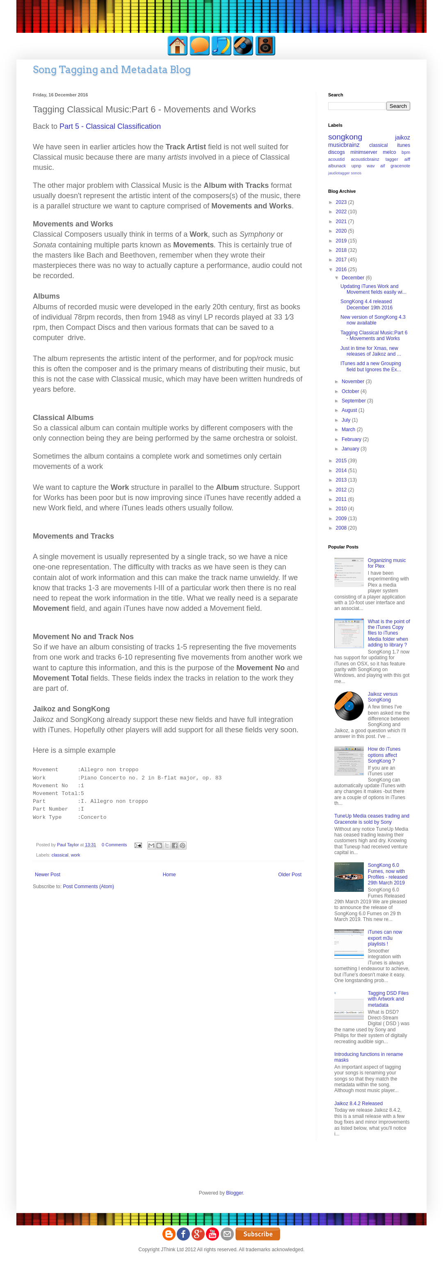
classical (60, 854)
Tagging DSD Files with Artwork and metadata (388, 999)
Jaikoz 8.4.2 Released (358, 1103)
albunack (337, 165)
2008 (342, 528)
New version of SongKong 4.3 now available (373, 320)
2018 (342, 250)
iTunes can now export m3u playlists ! (385, 938)
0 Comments (114, 844)
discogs (336, 152)
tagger (392, 159)
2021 (342, 221)
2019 (342, 241)
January (351, 449)
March (349, 429)
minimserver (363, 152)
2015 (342, 461)
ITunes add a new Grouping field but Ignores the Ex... (370, 366)
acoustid (336, 159)
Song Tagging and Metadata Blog (112, 69)
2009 (342, 518)
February (352, 439)
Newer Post (47, 874)
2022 (342, 212)
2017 (342, 260)
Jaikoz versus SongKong (383, 697)
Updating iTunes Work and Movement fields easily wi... (373, 289)
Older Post (289, 874)
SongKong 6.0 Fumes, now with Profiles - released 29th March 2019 (388, 874)
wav (370, 165)
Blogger (234, 1193)
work (75, 854)
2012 (342, 490)
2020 (342, 231)
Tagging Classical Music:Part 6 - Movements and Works (373, 335)
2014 (342, 470)
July (347, 420)
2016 (342, 269)
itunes (403, 145)
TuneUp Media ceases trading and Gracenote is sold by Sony (371, 819)
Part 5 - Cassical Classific (110, 126)
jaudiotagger (339, 173)
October (351, 391)
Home (169, 874)
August (350, 410)
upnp (356, 165)
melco (389, 152)
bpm (406, 152)
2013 (342, 480)
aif (382, 165)
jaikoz (402, 137)
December (354, 278)
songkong (345, 137)
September (354, 401)
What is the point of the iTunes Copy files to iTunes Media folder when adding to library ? (389, 633)
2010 (342, 509)
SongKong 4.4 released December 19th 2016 (366, 304)
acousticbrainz (365, 159)
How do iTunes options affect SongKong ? (384, 755)
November (354, 381)
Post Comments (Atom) (88, 886)
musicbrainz (344, 145)
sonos (356, 173)
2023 (342, 202)
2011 (342, 499)
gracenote (400, 165)
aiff (407, 159)
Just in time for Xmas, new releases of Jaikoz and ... (370, 351)
